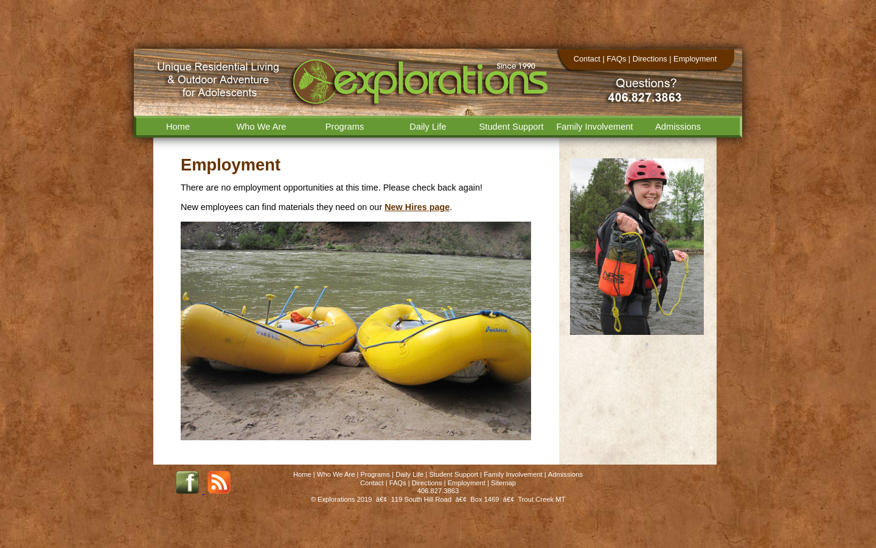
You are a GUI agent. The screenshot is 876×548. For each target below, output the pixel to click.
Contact (587, 58)
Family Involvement (594, 127)
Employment (695, 58)
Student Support (511, 127)
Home (178, 127)
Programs (344, 127)
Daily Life (427, 127)
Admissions (678, 127)
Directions (650, 58)
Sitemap (503, 483)
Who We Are (262, 127)
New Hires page (417, 207)
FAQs (616, 58)
